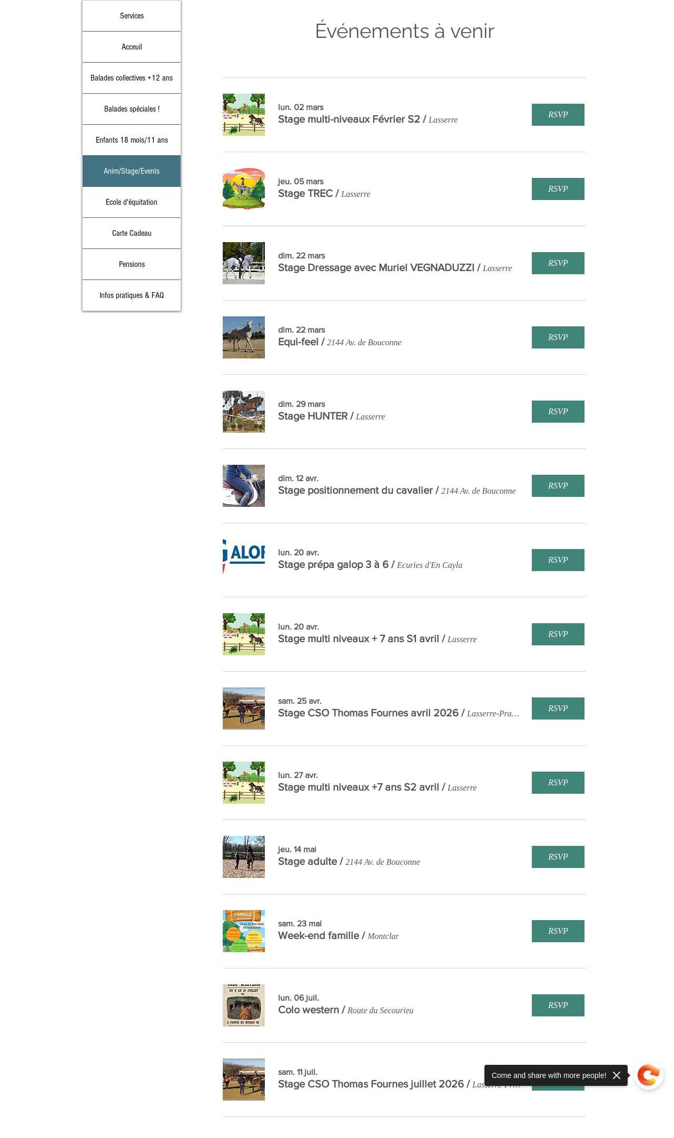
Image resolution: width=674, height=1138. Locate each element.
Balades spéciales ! (132, 109)
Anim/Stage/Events (132, 171)
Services (132, 16)
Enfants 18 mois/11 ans (132, 140)
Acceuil (132, 47)
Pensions (132, 264)
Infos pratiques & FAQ (132, 295)
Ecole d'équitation (131, 202)
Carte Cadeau (132, 233)
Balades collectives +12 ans (132, 78)
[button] (349, 119)
